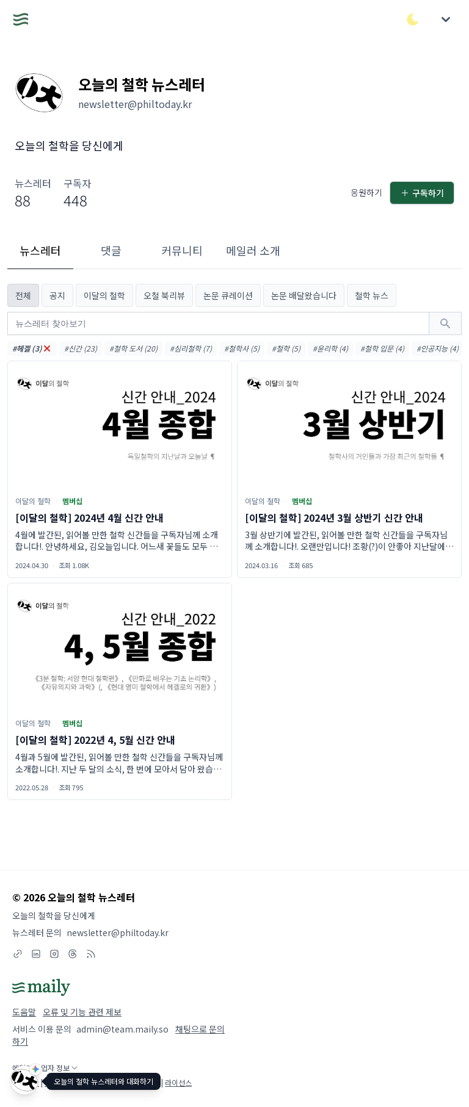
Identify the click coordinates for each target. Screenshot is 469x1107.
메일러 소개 (253, 250)
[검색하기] (445, 323)
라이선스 (178, 1082)
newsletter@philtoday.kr (118, 932)
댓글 (111, 250)
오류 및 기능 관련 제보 (82, 1012)
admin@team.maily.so (122, 1029)
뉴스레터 (40, 250)
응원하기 (366, 192)
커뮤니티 (182, 250)
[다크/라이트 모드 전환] (412, 19)
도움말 (24, 1012)
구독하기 (422, 193)
